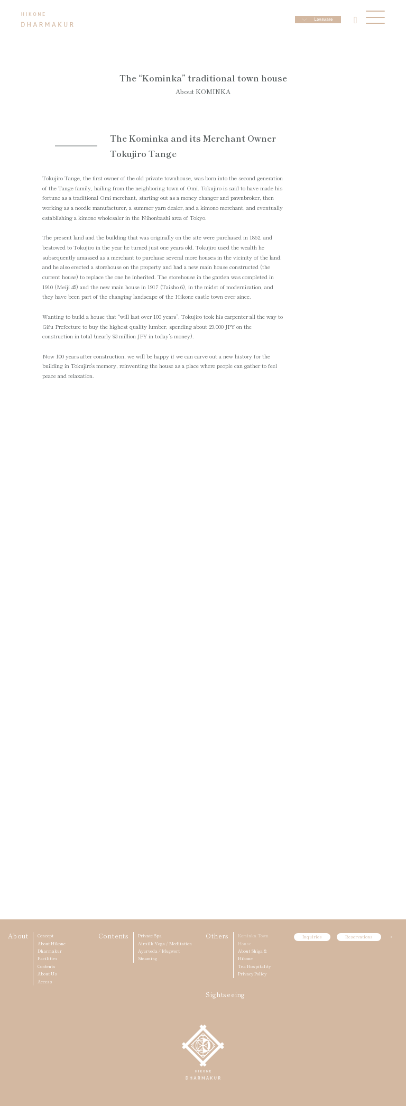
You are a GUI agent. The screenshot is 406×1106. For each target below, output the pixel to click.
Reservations (359, 936)
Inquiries (312, 936)
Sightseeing (225, 994)
